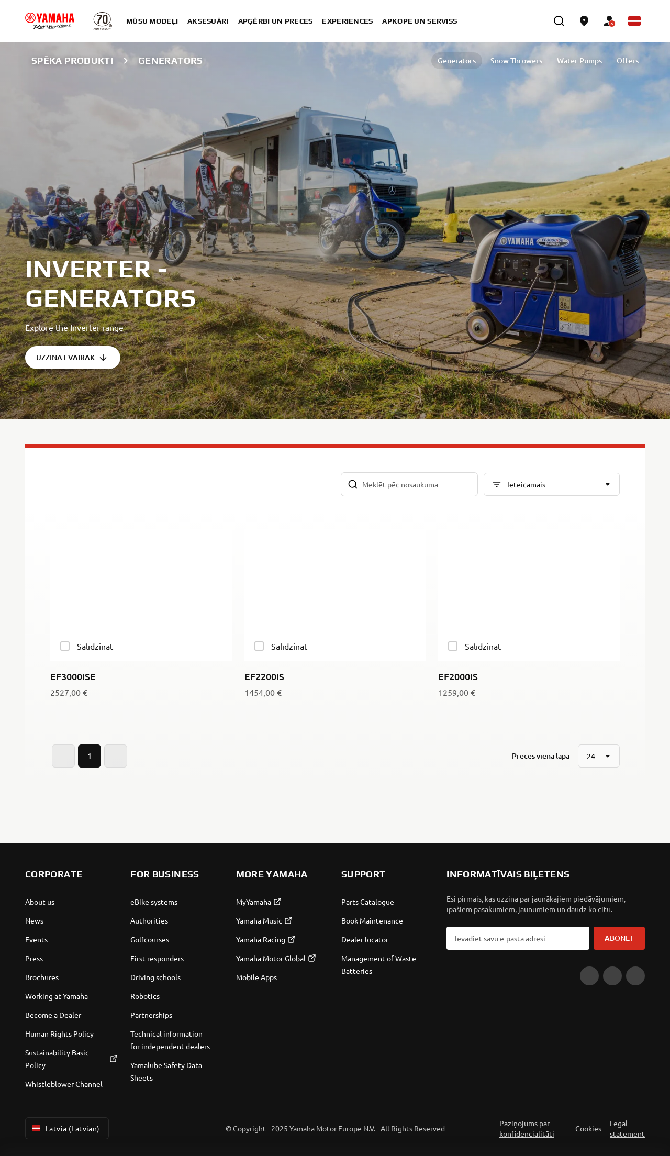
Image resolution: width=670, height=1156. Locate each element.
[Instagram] (635, 975)
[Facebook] (612, 975)
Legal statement (627, 1128)
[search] (559, 20)
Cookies (588, 1128)
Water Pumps (579, 60)
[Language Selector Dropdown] (634, 20)
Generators (457, 60)
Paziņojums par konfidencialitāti (526, 1128)
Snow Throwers (516, 60)
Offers (628, 60)
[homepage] (49, 21)
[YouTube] (589, 975)
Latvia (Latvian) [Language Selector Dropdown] (65, 1128)
